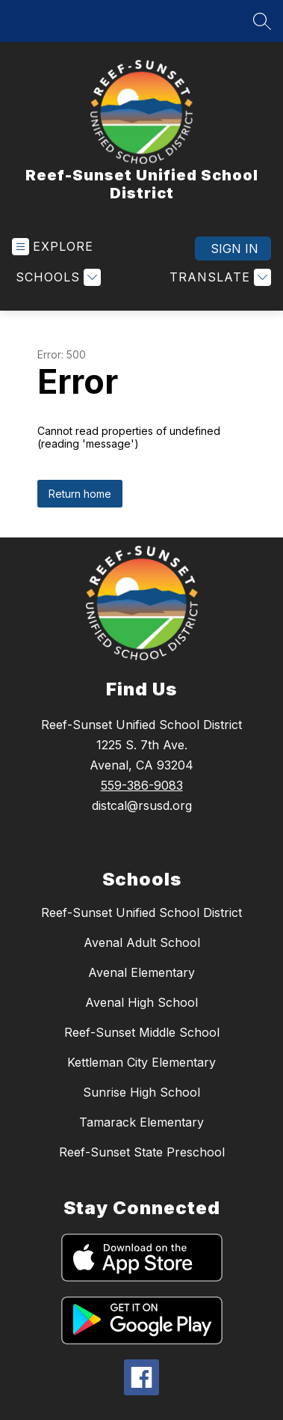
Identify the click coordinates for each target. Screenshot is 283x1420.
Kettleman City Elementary (141, 1062)
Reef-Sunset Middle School (142, 1032)
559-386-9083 (142, 785)
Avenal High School (141, 1002)
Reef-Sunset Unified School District (141, 912)
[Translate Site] (218, 277)
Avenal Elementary (141, 972)
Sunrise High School (141, 1092)
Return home (80, 493)
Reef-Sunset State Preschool (142, 1152)
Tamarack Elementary (141, 1122)
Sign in (234, 248)
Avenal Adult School (142, 942)
